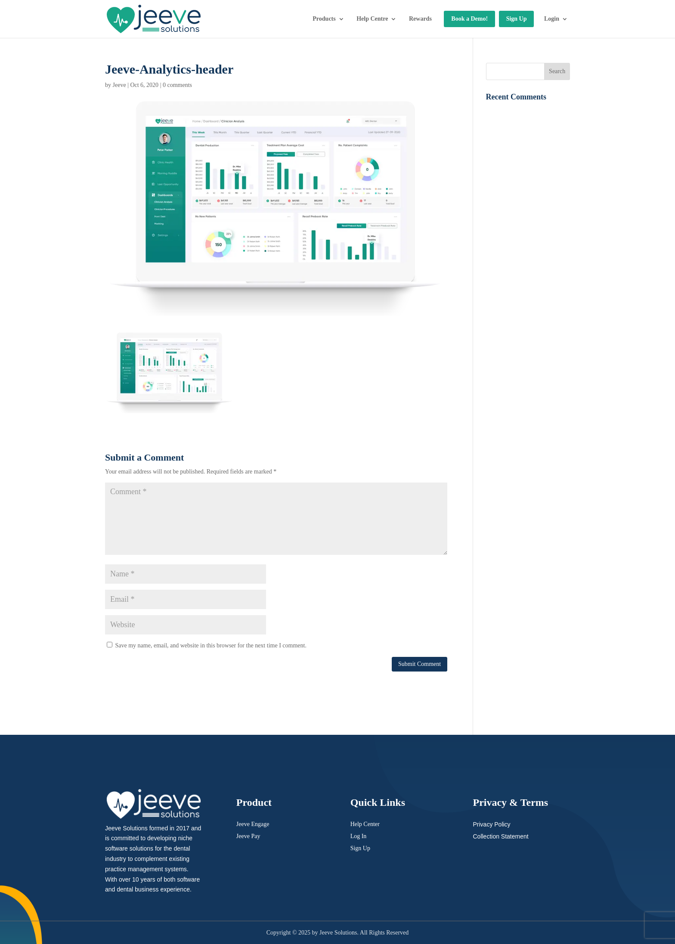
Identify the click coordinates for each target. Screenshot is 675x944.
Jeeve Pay (248, 836)
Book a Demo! (469, 18)
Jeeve (119, 85)
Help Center (365, 824)
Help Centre (372, 18)
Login (551, 18)
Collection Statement (500, 836)
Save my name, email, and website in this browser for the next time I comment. (211, 645)
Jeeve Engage (252, 824)
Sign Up (516, 18)
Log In (358, 836)
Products (324, 18)
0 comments (177, 85)
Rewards (420, 18)
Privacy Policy (491, 824)
